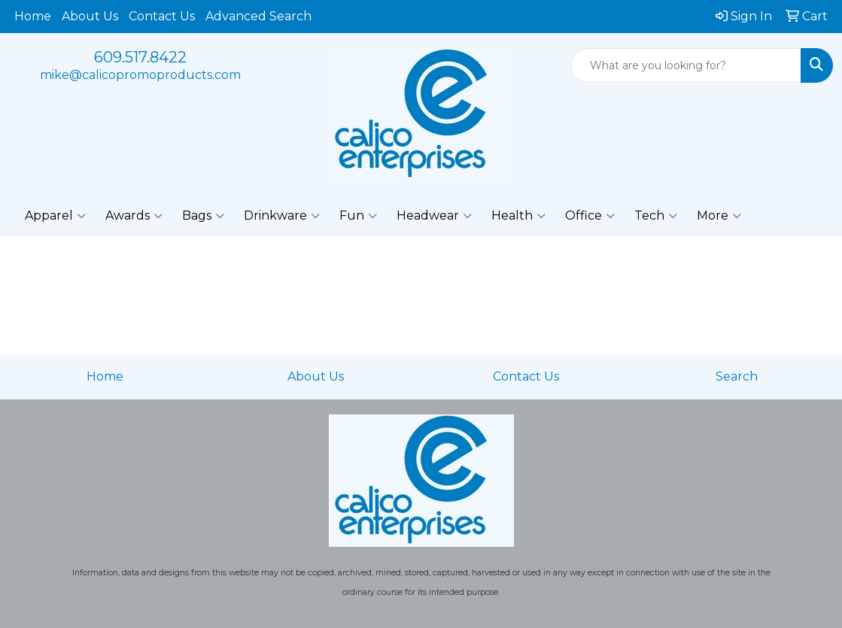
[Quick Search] (685, 65)
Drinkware (282, 216)
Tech (655, 216)
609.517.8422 (140, 57)
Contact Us (162, 16)
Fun (358, 216)
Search (737, 376)
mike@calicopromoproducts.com (140, 75)
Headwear (434, 216)
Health (518, 216)
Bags (203, 216)
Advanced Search (258, 16)
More (719, 216)
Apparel (55, 216)
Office (590, 216)
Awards (134, 216)
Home (32, 16)
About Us (90, 16)
